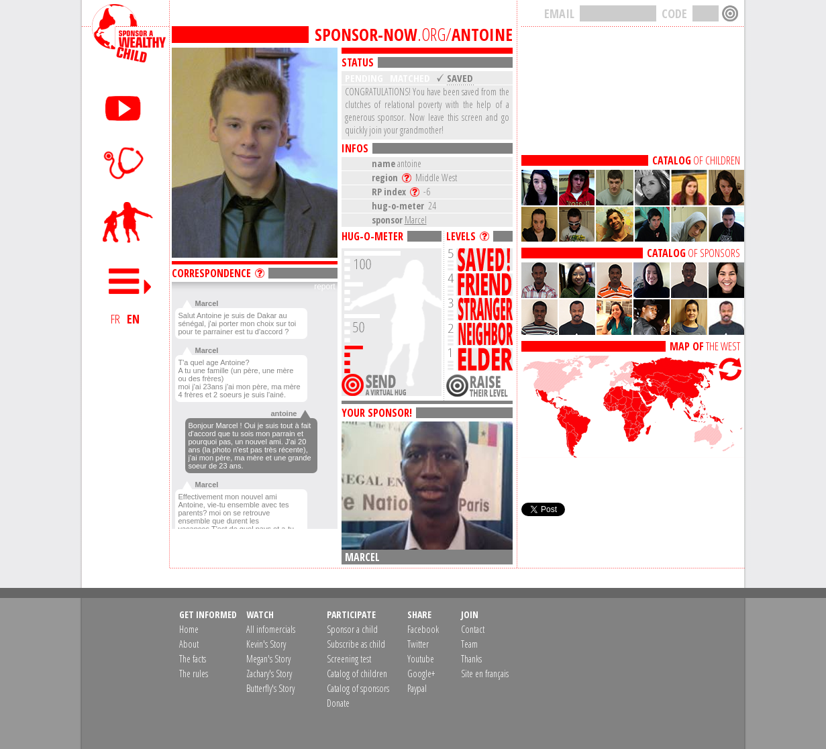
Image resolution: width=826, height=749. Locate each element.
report (324, 286)
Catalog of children (357, 673)
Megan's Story (268, 658)
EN (133, 319)
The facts (192, 658)
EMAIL (559, 13)
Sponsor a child (352, 629)
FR (115, 319)
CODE (674, 13)
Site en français (485, 673)
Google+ (421, 673)
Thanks (471, 658)
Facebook (423, 629)
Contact (472, 629)
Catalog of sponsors (358, 688)
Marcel (416, 219)
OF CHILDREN (696, 160)
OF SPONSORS (693, 253)
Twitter (418, 644)
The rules (193, 673)
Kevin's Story (266, 644)
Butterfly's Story (270, 688)
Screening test (349, 658)
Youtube (420, 658)
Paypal (417, 688)
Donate (338, 703)
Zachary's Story (269, 673)
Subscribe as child (356, 644)
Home (189, 629)
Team (469, 644)
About (189, 644)
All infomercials (270, 629)
